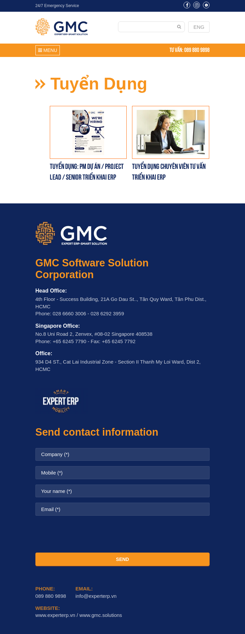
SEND (122, 559)
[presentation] (122, 534)
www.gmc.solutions (101, 615)
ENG (199, 27)
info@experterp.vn (96, 596)
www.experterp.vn (55, 615)
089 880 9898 (197, 49)
